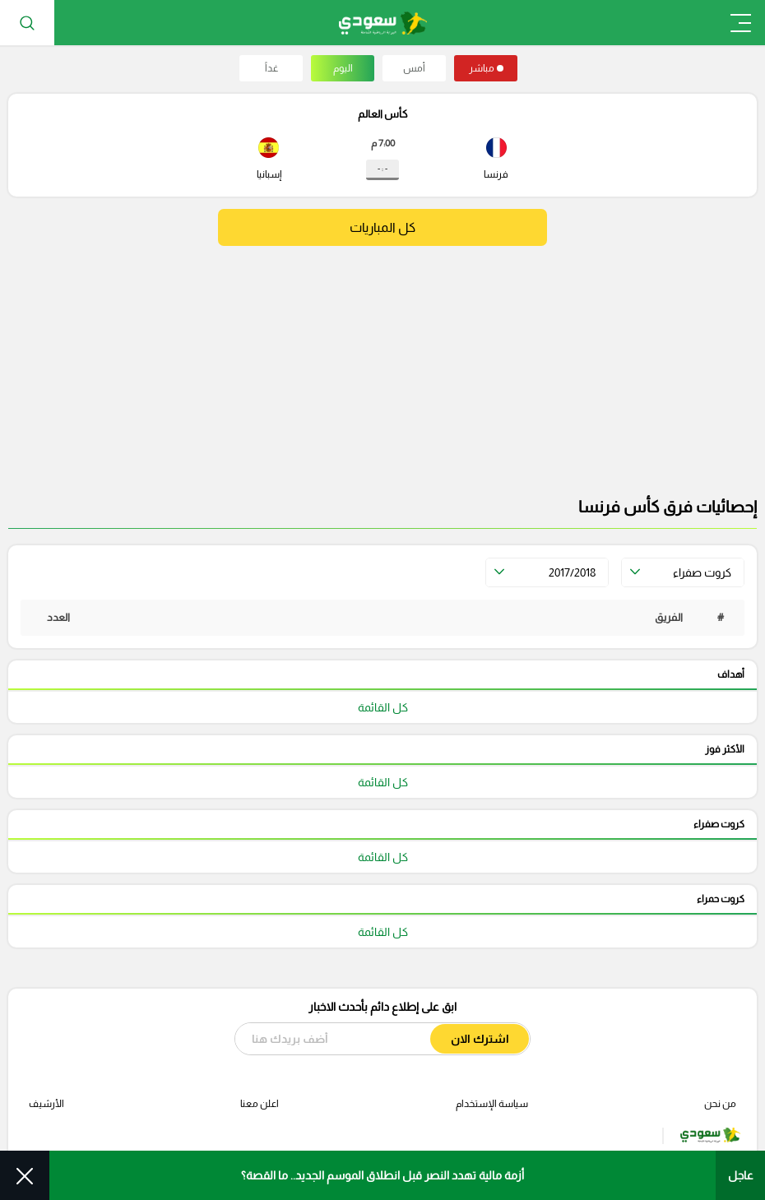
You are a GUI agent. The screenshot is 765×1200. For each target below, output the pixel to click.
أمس (414, 68)
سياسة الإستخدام (492, 1104)
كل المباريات (382, 227)
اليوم (343, 68)
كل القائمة (383, 707)
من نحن (720, 1104)
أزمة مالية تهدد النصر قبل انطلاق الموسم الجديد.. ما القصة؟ (382, 1175)
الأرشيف (46, 1104)
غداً (271, 68)
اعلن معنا (259, 1104)
